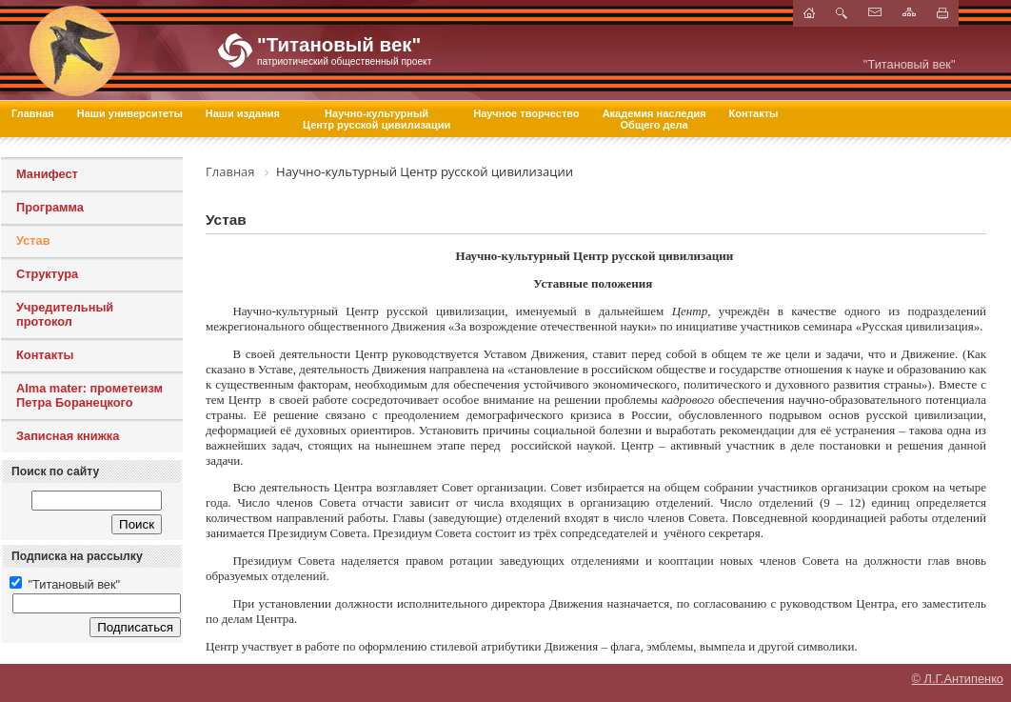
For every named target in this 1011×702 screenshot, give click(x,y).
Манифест (47, 174)
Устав (33, 240)
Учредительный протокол (64, 314)
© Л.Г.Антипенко (957, 679)
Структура (47, 274)
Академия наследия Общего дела (654, 119)
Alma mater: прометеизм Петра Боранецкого (89, 395)
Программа (50, 207)
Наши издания (243, 113)
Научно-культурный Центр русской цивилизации (376, 119)
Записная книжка (67, 436)
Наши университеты (130, 113)
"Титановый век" (65, 584)
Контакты (754, 113)
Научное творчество (526, 113)
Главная (32, 113)
